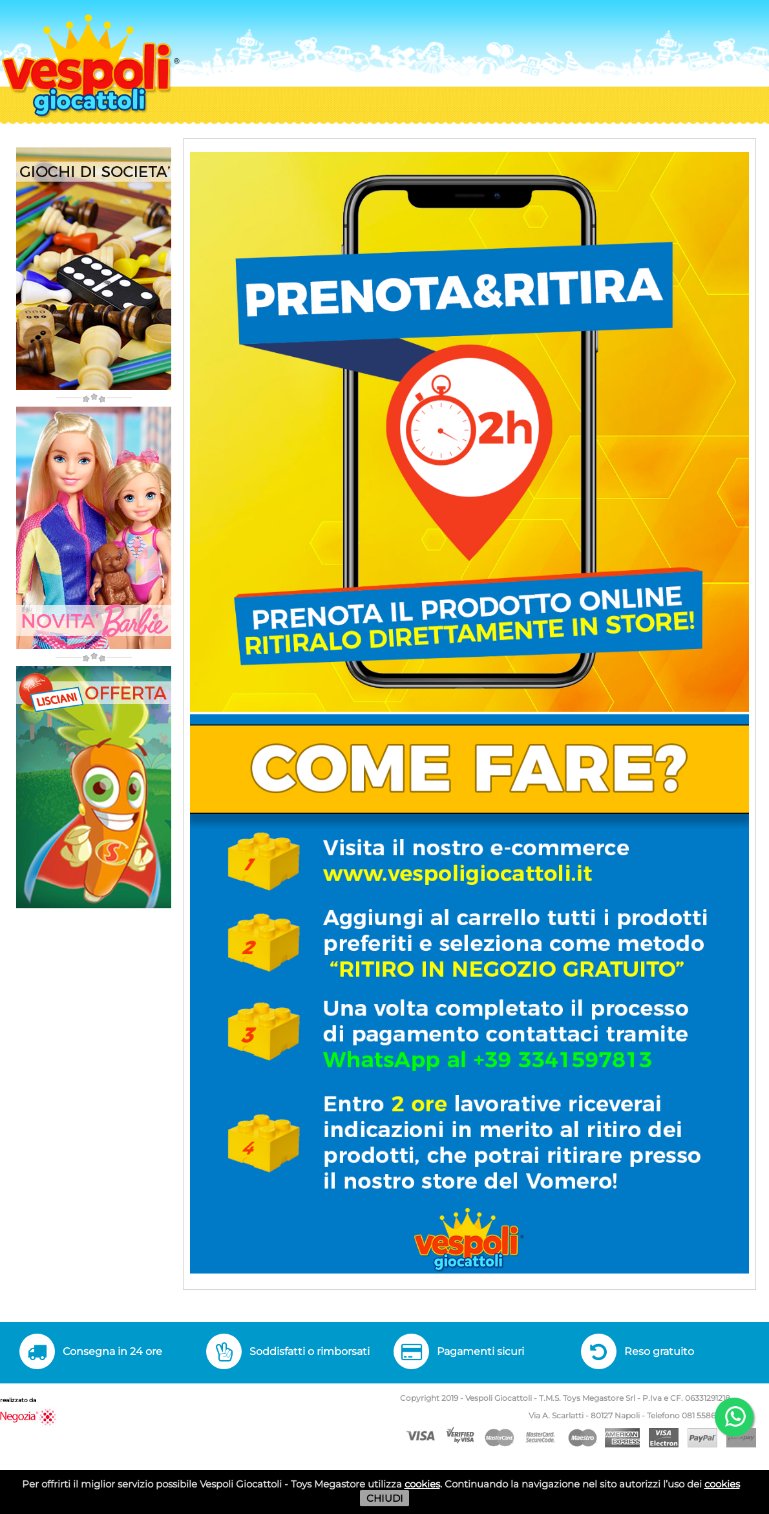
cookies (422, 1484)
